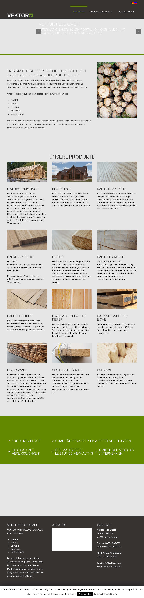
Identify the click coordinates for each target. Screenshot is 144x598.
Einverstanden (85, 594)
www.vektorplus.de (112, 566)
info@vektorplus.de (112, 563)
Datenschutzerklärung (105, 594)
